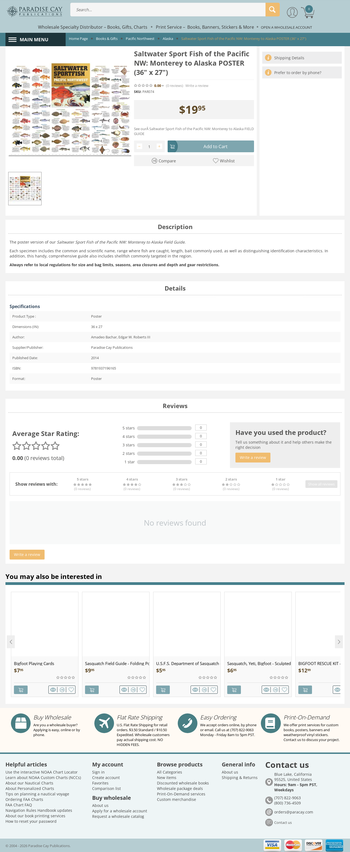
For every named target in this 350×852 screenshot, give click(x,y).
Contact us (283, 822)
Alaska (168, 38)
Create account (106, 777)
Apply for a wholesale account (119, 810)
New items (166, 777)
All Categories (169, 771)
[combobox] (174, 9)
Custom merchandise (176, 799)
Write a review (196, 85)
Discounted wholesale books (183, 782)
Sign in (98, 771)
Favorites (100, 782)
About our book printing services (35, 815)
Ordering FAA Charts (24, 799)
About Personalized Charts (29, 788)
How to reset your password (31, 821)
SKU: (137, 91)
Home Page (78, 38)
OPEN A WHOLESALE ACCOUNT (286, 27)
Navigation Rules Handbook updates (38, 810)
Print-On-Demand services (181, 793)
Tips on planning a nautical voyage (37, 793)
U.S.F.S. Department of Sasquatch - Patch (188, 663)
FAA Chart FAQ (18, 804)
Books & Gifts (107, 38)
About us (100, 805)
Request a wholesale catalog (118, 816)
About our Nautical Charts (29, 782)
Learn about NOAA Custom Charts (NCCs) (43, 777)
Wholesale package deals (180, 788)
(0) (174, 85)
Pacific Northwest (140, 38)
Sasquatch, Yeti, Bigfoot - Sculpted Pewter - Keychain (259, 663)
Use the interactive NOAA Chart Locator (41, 771)
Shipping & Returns (240, 777)
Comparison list (106, 788)
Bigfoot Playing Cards (34, 663)
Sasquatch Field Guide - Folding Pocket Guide (117, 663)
